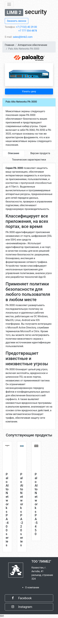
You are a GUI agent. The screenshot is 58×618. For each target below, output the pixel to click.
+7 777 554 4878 (27, 30)
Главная (9, 44)
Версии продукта (40, 153)
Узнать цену (29, 91)
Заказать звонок (16, 20)
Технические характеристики (29, 159)
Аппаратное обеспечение (32, 44)
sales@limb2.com (23, 36)
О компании (32, 587)
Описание (13, 153)
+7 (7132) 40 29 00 (26, 26)
